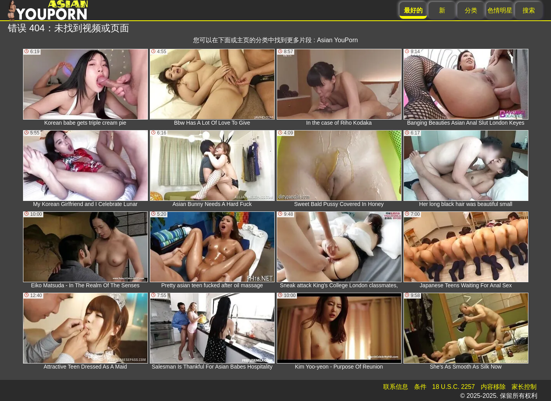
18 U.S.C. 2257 (453, 386)
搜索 (529, 10)
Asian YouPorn (337, 40)
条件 (420, 386)
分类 (471, 10)
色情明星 (499, 10)
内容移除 (493, 386)
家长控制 (524, 386)
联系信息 (395, 386)
